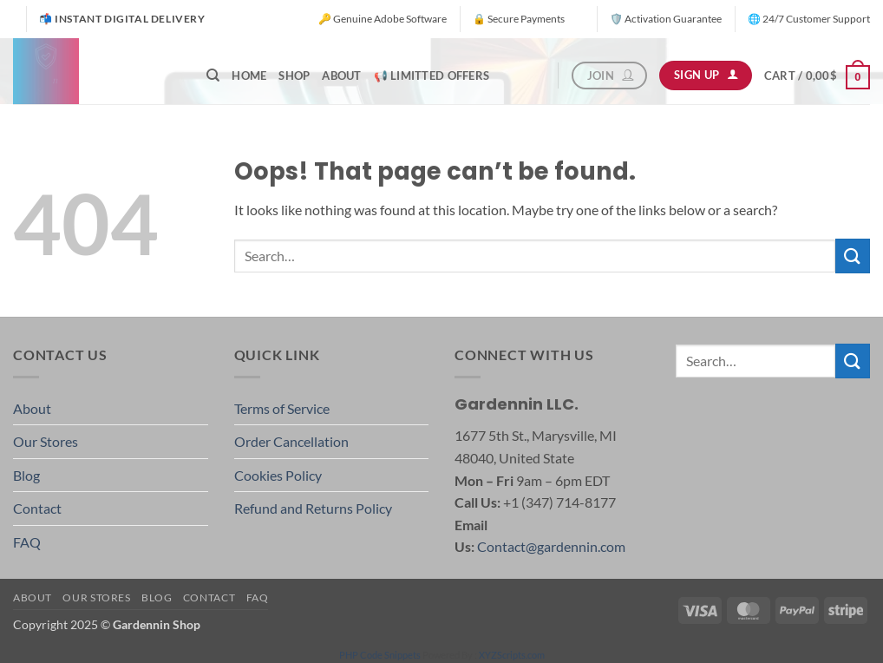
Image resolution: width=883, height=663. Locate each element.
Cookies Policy (278, 475)
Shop (294, 75)
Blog (26, 475)
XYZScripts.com (512, 654)
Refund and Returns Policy (313, 508)
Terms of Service (282, 408)
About (341, 75)
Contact (37, 508)
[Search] (212, 75)
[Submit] (852, 255)
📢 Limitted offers (431, 75)
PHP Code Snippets (380, 654)
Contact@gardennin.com (551, 546)
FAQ (27, 542)
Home (249, 75)
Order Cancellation (291, 441)
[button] (817, 75)
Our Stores (45, 441)
